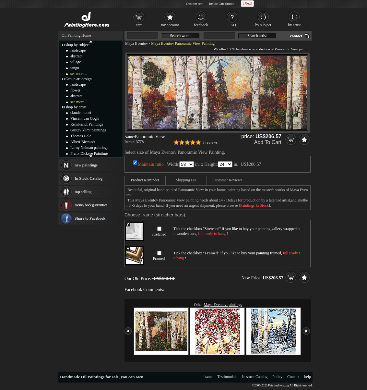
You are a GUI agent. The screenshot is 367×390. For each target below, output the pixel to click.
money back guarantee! (91, 205)
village (75, 62)
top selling (83, 191)
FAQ (232, 25)
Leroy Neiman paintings (89, 147)
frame (208, 376)
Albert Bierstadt (82, 142)
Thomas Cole (80, 136)
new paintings (86, 165)
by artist (294, 25)
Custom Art (194, 4)
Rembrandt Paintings (86, 124)
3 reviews (210, 142)
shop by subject (77, 45)
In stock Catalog (255, 376)
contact (296, 36)
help (307, 376)
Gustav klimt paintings (88, 130)
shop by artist (76, 107)
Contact (293, 376)
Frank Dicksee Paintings (89, 153)
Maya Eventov (136, 43)
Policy (277, 376)
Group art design (78, 79)
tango (74, 68)
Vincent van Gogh (84, 118)
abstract (76, 56)
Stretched (158, 234)
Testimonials (227, 376)
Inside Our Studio (221, 4)
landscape (78, 50)
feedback (201, 25)
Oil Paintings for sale (100, 376)
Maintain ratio (151, 164)
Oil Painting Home (76, 35)
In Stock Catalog (88, 178)
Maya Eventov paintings (223, 304)
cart (139, 25)
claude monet (80, 112)
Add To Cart (267, 142)
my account (170, 25)
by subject (263, 25)
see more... (78, 73)
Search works (180, 35)
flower (75, 90)
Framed (159, 258)
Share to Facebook (90, 218)
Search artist (257, 35)
